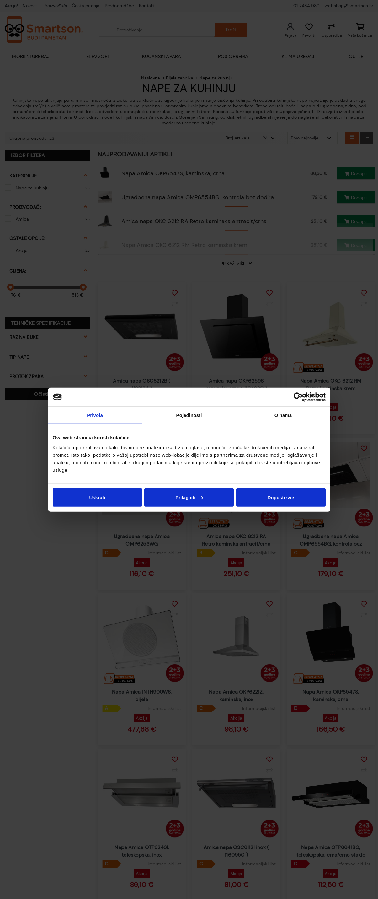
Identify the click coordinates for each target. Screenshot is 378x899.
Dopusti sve (280, 497)
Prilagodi (189, 497)
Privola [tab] (95, 415)
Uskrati (97, 497)
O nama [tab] (283, 415)
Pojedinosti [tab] (189, 415)
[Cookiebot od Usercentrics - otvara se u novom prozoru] (298, 397)
